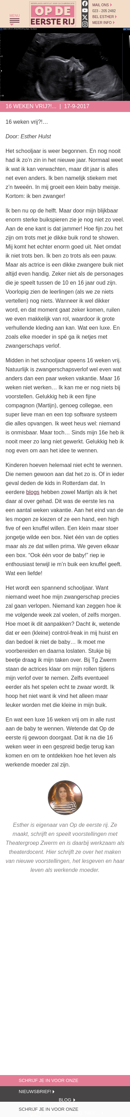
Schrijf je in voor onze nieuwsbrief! (48, 1111)
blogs (33, 492)
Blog (65, 1099)
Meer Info (102, 23)
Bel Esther (103, 17)
